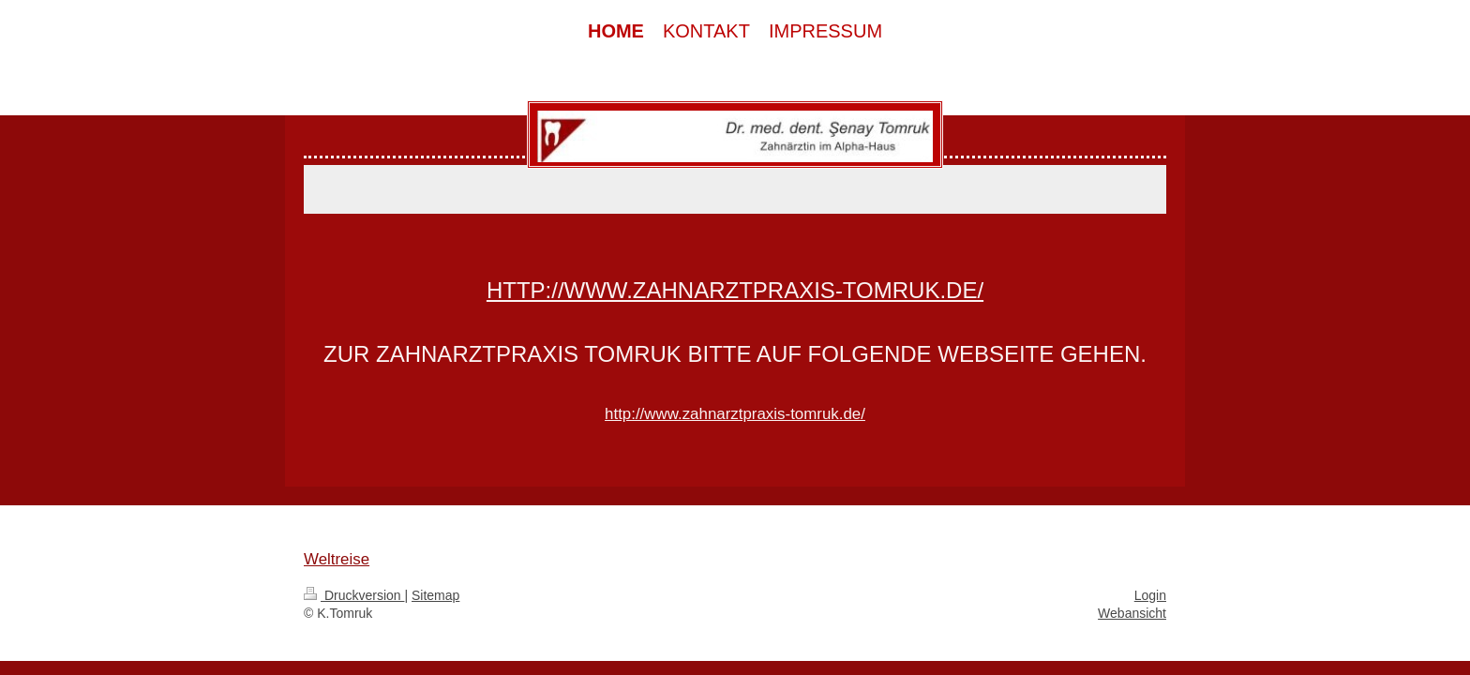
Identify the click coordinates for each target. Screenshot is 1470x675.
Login (1150, 595)
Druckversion (354, 595)
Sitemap (435, 595)
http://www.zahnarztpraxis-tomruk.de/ (735, 290)
